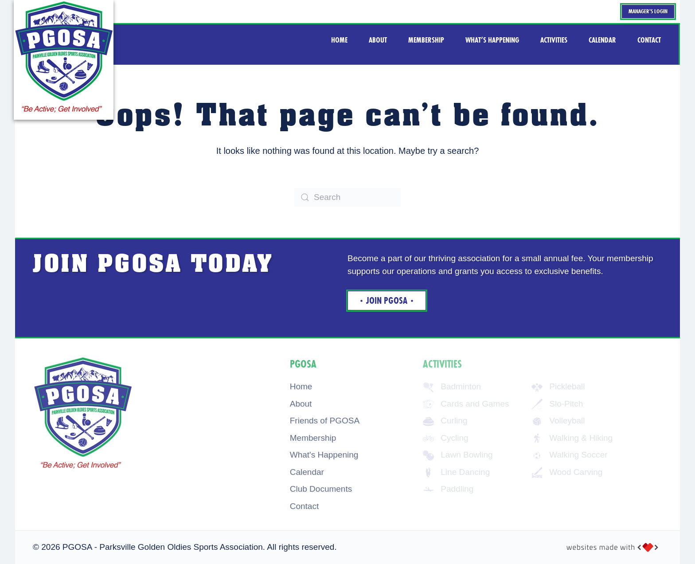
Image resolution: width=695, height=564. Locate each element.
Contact (304, 506)
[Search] (347, 197)
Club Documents (321, 489)
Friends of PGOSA (324, 421)
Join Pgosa (386, 301)
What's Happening (324, 455)
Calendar (307, 472)
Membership (313, 438)
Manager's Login (648, 11)
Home (301, 387)
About (301, 403)
